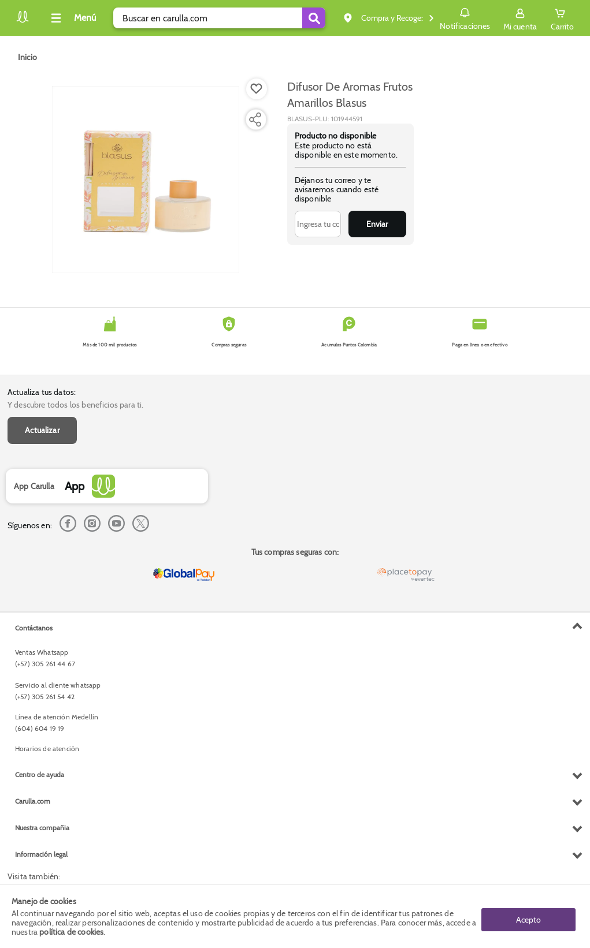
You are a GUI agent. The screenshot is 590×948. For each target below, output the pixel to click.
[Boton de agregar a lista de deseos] (256, 89)
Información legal (41, 854)
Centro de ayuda (39, 774)
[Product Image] (145, 180)
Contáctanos (34, 628)
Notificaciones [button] (465, 17)
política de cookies (71, 932)
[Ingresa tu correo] (318, 224)
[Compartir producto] (255, 119)
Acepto (528, 916)
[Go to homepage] (27, 57)
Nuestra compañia (42, 827)
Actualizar (42, 430)
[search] (219, 18)
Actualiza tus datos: (42, 392)
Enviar (377, 224)
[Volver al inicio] (22, 21)
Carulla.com (32, 801)
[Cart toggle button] (562, 17)
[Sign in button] (520, 17)
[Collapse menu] (71, 18)
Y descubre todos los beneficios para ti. (75, 404)
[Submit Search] (313, 18)
